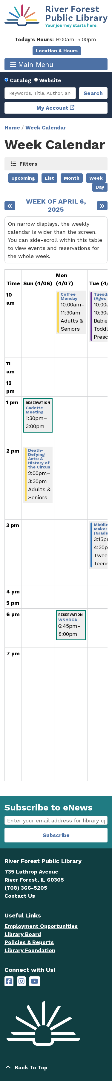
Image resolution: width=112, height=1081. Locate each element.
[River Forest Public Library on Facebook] (8, 981)
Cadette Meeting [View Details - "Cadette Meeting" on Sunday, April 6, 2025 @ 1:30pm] (35, 410)
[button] (55, 39)
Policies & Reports (29, 942)
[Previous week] (9, 205)
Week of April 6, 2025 (56, 205)
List (49, 178)
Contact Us (19, 896)
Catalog (20, 80)
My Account (52, 108)
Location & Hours (57, 51)
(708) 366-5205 (25, 888)
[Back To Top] (56, 1067)
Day (100, 187)
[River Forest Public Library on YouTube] (34, 981)
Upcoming (23, 178)
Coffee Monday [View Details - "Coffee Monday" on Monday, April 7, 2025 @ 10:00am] (69, 296)
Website (50, 80)
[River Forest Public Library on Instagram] (21, 981)
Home (12, 127)
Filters (28, 163)
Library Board (22, 934)
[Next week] (102, 205)
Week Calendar (45, 127)
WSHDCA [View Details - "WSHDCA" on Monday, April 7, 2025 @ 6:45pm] (67, 620)
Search (93, 93)
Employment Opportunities (41, 926)
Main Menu (32, 64)
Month (71, 178)
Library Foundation (29, 950)
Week (96, 178)
